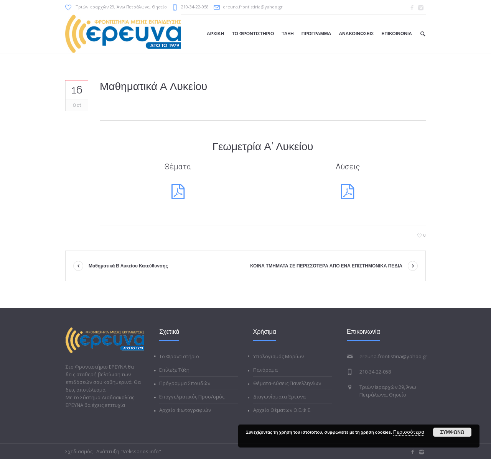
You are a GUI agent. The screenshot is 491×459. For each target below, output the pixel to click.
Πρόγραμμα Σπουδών (184, 383)
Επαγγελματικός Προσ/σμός (191, 396)
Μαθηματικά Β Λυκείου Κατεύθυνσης (128, 266)
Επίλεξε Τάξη (174, 369)
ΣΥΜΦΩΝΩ (452, 432)
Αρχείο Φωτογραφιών (185, 410)
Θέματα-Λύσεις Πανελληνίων (287, 383)
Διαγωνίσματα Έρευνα (279, 396)
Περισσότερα (408, 431)
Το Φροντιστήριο (179, 356)
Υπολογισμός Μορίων (278, 356)
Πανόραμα (265, 369)
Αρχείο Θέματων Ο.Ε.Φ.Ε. (282, 410)
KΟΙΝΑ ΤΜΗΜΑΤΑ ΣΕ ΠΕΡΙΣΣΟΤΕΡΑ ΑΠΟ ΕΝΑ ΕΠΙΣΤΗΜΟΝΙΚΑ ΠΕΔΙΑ (326, 266)
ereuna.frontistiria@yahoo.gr (253, 7)
